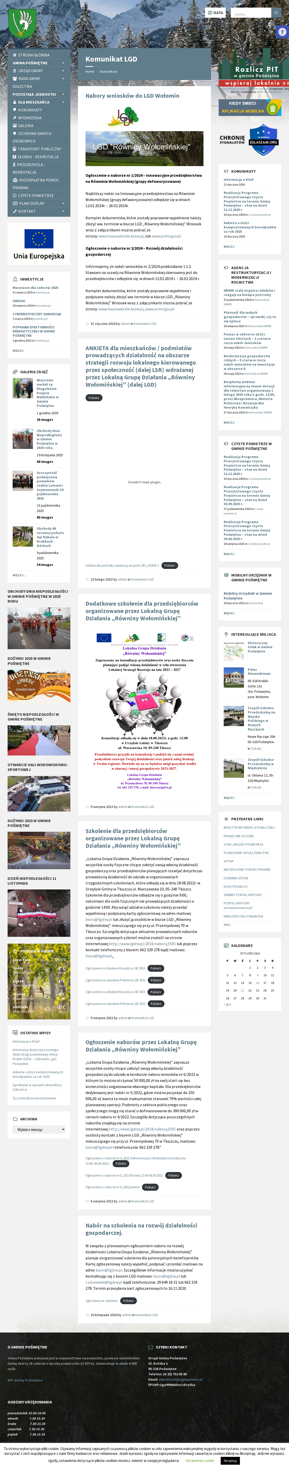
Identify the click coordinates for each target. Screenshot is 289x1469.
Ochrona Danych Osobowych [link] (32, 137)
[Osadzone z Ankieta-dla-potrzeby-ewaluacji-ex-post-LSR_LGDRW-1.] (144, 482)
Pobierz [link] (94, 398)
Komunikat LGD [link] (145, 323)
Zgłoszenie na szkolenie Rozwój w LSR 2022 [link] (115, 968)
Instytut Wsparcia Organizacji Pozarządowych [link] (244, 88)
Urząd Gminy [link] (41, 70)
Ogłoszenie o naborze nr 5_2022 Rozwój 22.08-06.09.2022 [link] (124, 1175)
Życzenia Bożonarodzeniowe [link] (34, 1098)
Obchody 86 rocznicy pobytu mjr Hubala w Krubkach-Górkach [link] (50, 537)
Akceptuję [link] (230, 1461)
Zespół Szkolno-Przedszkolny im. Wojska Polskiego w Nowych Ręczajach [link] (262, 718)
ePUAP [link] (229, 861)
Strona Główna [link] (34, 54)
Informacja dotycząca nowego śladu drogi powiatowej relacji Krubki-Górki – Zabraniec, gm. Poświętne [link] (35, 1056)
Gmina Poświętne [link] (39, 63)
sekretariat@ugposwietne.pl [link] (181, 1379)
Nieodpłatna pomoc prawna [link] (36, 183)
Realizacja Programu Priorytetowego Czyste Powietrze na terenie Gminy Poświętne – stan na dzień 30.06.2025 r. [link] (247, 530)
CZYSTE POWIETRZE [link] (36, 195)
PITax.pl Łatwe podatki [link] (270, 91)
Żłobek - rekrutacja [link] (38, 156)
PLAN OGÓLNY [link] (42, 203)
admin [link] (125, 323)
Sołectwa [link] (22, 86)
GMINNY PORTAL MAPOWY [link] (243, 894)
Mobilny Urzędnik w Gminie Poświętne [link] (248, 596)
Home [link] (90, 71)
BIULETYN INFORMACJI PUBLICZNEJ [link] (249, 827)
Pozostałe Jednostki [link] (39, 94)
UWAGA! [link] (19, 301)
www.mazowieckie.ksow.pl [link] (120, 236)
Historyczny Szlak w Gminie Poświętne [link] (260, 647)
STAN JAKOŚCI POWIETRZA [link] (243, 844)
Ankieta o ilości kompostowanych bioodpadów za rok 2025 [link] (38, 1074)
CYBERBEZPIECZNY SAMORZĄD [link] (37, 314)
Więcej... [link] (20, 575)
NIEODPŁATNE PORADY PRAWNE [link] (247, 869)
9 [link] (257, 975)
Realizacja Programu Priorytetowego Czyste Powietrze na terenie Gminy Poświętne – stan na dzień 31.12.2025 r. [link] (247, 201)
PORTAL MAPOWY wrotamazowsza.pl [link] (238, 905)
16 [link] (257, 983)
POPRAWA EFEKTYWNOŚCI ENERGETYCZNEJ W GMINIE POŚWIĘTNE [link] (34, 331)
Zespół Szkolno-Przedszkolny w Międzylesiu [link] (261, 763)
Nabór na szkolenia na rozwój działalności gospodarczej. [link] (141, 1229)
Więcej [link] (18, 350)
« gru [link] (227, 1004)
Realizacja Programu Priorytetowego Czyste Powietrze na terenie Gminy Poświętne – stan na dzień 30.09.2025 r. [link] (247, 495)
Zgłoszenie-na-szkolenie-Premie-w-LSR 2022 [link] (115, 980)
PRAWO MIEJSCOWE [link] (239, 836)
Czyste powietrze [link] (260, 214)
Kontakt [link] (41, 211)
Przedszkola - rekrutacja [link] (29, 168)
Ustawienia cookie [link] (199, 1460)
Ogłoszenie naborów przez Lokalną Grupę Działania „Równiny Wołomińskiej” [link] (141, 1045)
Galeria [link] (25, 125)
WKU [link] (227, 924)
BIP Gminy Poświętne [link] (25, 1380)
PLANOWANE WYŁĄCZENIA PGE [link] (246, 852)
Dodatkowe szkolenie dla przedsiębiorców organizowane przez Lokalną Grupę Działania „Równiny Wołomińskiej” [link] (142, 611)
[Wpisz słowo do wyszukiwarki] (256, 13)
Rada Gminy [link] (41, 78)
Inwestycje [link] (43, 292)
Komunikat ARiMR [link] (259, 326)
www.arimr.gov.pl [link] (166, 236)
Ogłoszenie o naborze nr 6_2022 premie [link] (112, 1187)
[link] (282, 31)
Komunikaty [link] (30, 109)
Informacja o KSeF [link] (26, 1041)
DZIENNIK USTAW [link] (236, 878)
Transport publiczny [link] (39, 148)
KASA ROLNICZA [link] (235, 886)
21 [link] (242, 990)
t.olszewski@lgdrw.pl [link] (104, 1282)
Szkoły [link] (256, 748)
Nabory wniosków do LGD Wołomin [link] (132, 96)
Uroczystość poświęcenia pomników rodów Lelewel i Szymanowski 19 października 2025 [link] (50, 485)
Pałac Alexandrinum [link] (259, 671)
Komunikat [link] (256, 603)
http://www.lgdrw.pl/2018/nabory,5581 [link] (143, 943)
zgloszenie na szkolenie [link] (102, 1301)
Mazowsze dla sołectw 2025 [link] (35, 287)
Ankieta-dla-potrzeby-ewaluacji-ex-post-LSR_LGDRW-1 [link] (122, 565)
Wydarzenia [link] (30, 117)
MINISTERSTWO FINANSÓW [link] (243, 916)
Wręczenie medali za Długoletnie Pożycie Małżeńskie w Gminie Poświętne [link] (48, 393)
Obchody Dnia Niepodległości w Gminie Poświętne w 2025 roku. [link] (49, 439)
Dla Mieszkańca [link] (41, 102)
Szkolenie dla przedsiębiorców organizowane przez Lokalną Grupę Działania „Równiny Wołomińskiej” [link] (133, 838)
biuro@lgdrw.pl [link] (99, 919)
